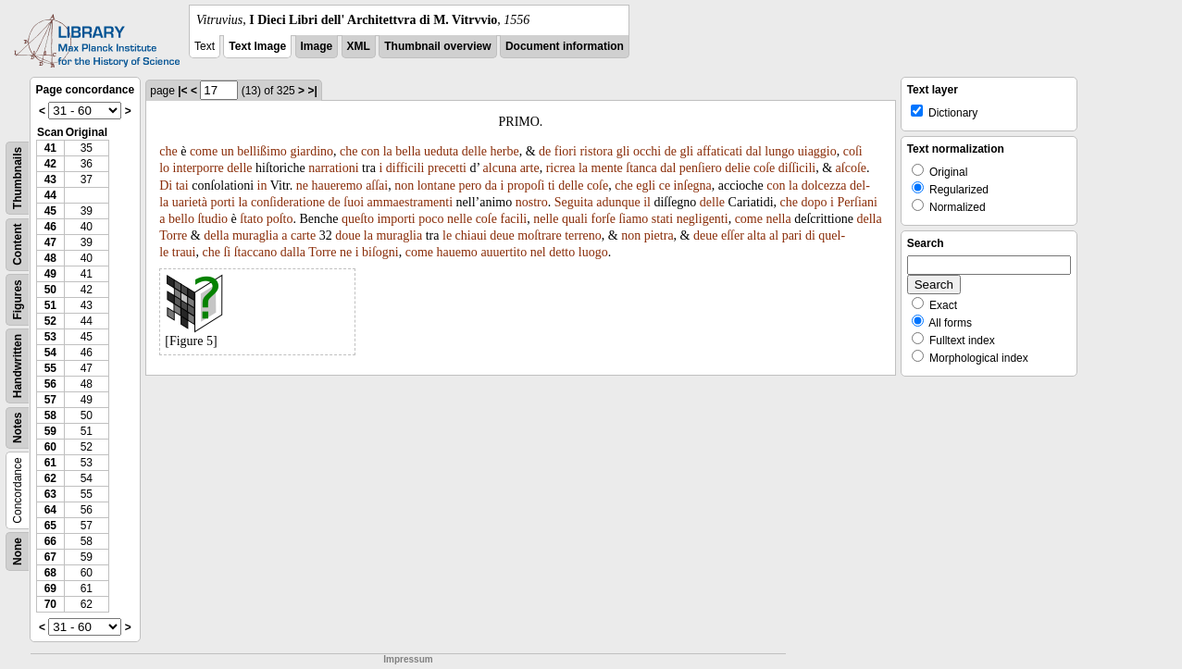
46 (50, 226)
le (447, 235)
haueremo (336, 185)
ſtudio (212, 219)
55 (50, 368)
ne (302, 185)
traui (184, 252)
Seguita (573, 202)
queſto (358, 219)
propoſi (525, 185)
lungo (779, 151)
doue (347, 235)
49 (50, 273)
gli (623, 151)
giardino (311, 151)
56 (50, 384)
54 (50, 352)
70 (50, 604)
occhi (647, 151)
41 (50, 148)
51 (50, 305)
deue (502, 235)
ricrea (561, 168)
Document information (564, 46)
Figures (17, 299)
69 (50, 588)
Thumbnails (17, 178)
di (810, 235)
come (204, 151)
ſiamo (633, 219)
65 (50, 525)
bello (181, 219)
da (491, 185)
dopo (814, 202)
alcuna (500, 168)
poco (430, 219)
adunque (618, 202)
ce (664, 185)
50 (50, 289)
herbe (505, 151)
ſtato (251, 219)
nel (538, 252)
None (17, 551)
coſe (764, 168)
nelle (459, 219)
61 (50, 462)
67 (50, 557)
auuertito (503, 252)
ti (551, 185)
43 (50, 179)
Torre (173, 235)
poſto (280, 219)
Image (317, 46)
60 (50, 446)
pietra (659, 235)
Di (165, 185)
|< (182, 90)
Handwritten (17, 366)
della (868, 219)
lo (164, 168)
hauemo (457, 252)
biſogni (380, 252)
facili (513, 219)
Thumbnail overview (437, 46)
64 (50, 509)
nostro (532, 202)
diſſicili (796, 168)
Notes (17, 428)
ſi (226, 252)
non (404, 185)
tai (182, 185)
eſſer (732, 235)
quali (575, 219)
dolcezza (824, 185)
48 (50, 258)
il (647, 202)
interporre (198, 168)
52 (50, 321)
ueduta (441, 151)
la (387, 151)
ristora (596, 151)
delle (474, 151)
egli (645, 185)
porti (222, 202)
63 (50, 494)
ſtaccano (256, 252)
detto (562, 252)
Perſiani (857, 202)
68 (50, 572)
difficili (405, 168)
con (370, 151)
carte (303, 235)
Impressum (407, 659)
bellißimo (262, 151)
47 (50, 242)
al (773, 235)
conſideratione (288, 202)
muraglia (255, 235)
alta (756, 235)
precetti (447, 168)
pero (469, 185)
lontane (436, 185)
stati (662, 219)
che (168, 151)
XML (358, 46)
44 (50, 195)
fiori (565, 151)
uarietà (189, 202)
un (227, 151)
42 (50, 163)
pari (792, 235)
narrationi (333, 168)
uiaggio (817, 151)
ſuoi (353, 202)
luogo (593, 252)
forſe (603, 219)
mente (607, 168)
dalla (292, 252)
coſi (853, 151)
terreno (583, 235)
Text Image (257, 46)
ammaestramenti (410, 202)
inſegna (693, 185)
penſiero (700, 168)
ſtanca (641, 168)
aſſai (377, 185)
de (545, 151)
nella (777, 219)
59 (50, 431)
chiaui (471, 235)
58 (50, 415)
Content (17, 245)
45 (50, 210)
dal (754, 151)
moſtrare (539, 235)
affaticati (720, 151)
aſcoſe (851, 168)
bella (407, 151)
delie (737, 168)
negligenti (702, 219)
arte (530, 168)
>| (312, 90)
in (262, 185)
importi (396, 219)
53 (50, 336)
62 (50, 478)
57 (50, 399)
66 (50, 541)
